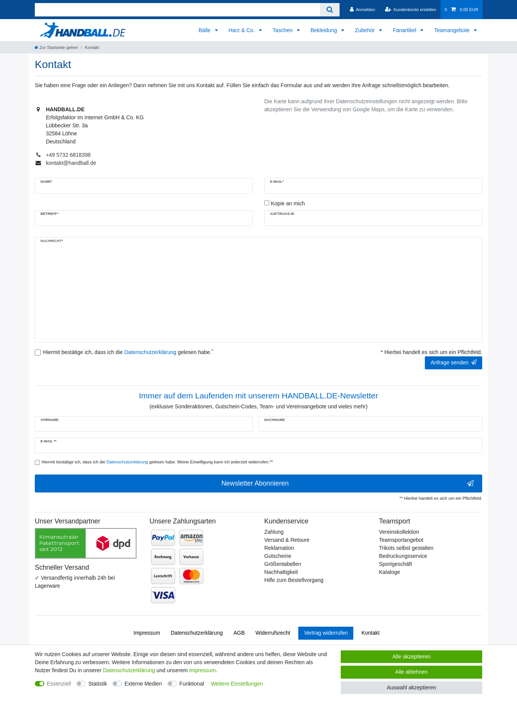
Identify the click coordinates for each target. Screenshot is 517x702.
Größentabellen (282, 564)
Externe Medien (143, 684)
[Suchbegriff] (177, 9)
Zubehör (365, 30)
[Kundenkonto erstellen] (410, 9)
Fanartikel (405, 30)
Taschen (283, 30)
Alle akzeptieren (411, 656)
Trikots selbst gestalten (406, 548)
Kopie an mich (288, 203)
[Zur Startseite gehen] (56, 47)
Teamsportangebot (401, 540)
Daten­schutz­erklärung (197, 633)
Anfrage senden (453, 362)
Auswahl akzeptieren (411, 687)
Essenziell (59, 684)
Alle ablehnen (411, 672)
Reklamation (279, 548)
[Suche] (330, 9)
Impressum (146, 633)
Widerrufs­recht (272, 633)
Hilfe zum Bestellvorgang (294, 580)
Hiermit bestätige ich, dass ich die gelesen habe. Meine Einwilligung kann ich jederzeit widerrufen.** (157, 462)
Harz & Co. (242, 30)
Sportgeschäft (395, 564)
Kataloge (389, 572)
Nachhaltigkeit (281, 572)
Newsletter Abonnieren (347, 483)
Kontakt (370, 633)
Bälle (205, 30)
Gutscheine (277, 556)
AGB (239, 633)
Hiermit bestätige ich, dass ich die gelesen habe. (128, 351)
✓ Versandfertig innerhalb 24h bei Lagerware (75, 582)
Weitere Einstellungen (237, 684)
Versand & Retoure (286, 540)
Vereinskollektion (399, 532)
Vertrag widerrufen (326, 633)
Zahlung (274, 532)
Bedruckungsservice (403, 556)
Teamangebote (452, 30)
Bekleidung (324, 30)
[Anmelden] (362, 9)
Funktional (191, 684)
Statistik (97, 684)
